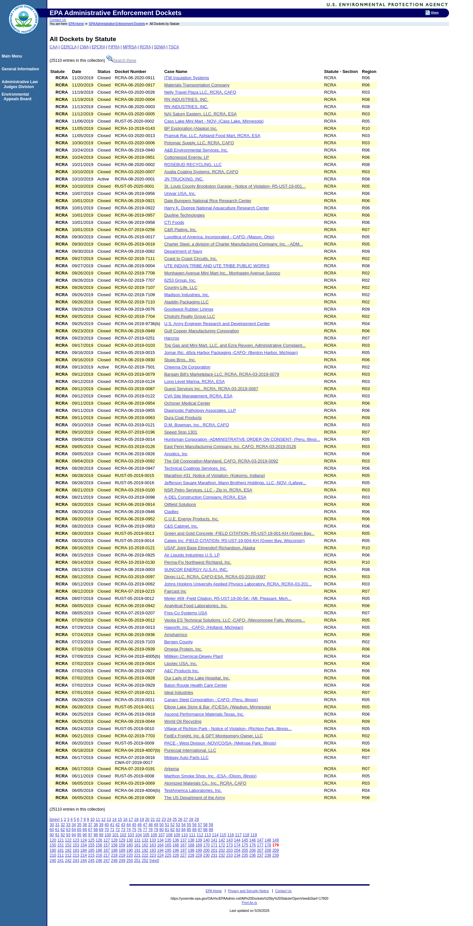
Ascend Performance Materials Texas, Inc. (204, 714)
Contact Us (58, 20)
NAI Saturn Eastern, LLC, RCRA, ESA (200, 113)
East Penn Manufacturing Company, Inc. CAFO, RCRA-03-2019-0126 (230, 446)
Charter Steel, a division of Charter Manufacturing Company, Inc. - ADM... (233, 244)
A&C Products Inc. (181, 670)
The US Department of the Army (194, 797)
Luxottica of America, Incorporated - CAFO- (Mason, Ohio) (219, 236)
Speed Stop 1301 (180, 432)
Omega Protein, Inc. (183, 649)
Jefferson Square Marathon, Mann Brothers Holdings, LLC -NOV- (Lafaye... (235, 482)
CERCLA (69, 47)
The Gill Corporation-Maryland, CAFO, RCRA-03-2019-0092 (221, 461)
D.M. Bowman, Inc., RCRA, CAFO (196, 424)
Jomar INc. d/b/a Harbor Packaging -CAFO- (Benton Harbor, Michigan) (231, 352)
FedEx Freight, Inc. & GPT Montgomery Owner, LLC (213, 735)
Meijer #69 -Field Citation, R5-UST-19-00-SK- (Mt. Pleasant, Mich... (227, 598)
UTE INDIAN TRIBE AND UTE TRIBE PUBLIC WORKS (216, 265)
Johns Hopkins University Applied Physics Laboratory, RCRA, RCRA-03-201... (238, 584)
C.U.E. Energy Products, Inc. (191, 518)
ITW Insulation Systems (186, 77)
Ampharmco (175, 634)
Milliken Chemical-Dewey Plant (193, 656)
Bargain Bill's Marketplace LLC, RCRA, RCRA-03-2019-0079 (221, 374)
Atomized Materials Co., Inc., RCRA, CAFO (205, 783)
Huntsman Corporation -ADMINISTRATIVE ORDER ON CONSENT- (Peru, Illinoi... (242, 439)
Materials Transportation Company (197, 85)
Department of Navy (183, 251)
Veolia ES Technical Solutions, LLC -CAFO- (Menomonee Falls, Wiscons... (234, 620)
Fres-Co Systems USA (185, 612)
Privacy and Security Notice (248, 891)
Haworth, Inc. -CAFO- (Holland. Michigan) (203, 627)
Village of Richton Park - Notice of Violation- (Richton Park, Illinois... (228, 728)
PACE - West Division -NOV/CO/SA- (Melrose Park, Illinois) (220, 743)
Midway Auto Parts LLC (186, 757)
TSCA (174, 47)
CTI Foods (174, 222)
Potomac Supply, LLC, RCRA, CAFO (199, 142)
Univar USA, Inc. (180, 193)
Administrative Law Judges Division (21, 84)
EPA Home (76, 24)
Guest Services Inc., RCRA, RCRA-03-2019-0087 (211, 388)
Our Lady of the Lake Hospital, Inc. (197, 678)
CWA (84, 47)
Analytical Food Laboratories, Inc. (196, 605)
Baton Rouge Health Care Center (195, 685)
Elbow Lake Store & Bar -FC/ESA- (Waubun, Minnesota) (217, 706)
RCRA (145, 47)
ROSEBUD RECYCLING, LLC (193, 164)
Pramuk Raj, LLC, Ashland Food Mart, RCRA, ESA (212, 135)
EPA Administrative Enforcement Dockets (117, 24)
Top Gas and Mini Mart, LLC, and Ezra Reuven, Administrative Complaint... (235, 345)
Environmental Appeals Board (18, 96)
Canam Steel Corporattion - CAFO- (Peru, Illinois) (211, 699)
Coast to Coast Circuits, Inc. (190, 258)
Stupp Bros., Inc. (180, 359)
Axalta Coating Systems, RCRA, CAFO (201, 171)
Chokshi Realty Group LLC (189, 316)
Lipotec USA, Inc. (180, 663)
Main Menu (13, 56)
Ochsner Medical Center (187, 403)
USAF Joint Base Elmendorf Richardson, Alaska (209, 547)
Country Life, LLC (180, 287)
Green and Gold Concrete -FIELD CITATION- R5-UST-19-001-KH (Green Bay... (239, 533)
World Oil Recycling (182, 721)
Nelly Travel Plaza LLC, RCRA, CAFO (200, 92)
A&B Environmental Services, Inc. (196, 150)
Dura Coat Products (183, 417)
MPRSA (130, 47)
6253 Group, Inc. (180, 280)
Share (435, 12)
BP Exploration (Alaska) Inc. (190, 128)
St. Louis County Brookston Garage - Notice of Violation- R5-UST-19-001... (234, 186)
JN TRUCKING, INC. (184, 179)
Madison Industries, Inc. (186, 294)
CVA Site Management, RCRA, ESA (198, 395)
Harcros (171, 338)
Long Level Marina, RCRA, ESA (194, 381)
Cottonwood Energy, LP (186, 157)
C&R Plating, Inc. (180, 229)
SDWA (160, 47)
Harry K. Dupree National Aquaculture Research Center (216, 207)
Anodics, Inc (176, 453)
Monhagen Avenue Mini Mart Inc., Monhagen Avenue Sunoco (222, 273)
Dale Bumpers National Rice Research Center (207, 200)
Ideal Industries (178, 692)
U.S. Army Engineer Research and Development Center (217, 323)
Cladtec (171, 511)
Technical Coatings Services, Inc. (195, 468)
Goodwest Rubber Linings (189, 309)
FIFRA (114, 47)
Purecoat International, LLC (190, 750)
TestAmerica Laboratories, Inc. (193, 790)
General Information (21, 69)
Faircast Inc (175, 591)
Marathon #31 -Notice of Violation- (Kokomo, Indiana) (214, 475)
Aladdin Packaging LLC (186, 301)
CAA (53, 47)
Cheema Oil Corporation (187, 367)
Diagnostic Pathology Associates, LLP (200, 410)
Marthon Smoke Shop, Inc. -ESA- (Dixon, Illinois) (210, 775)
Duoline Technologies (184, 215)
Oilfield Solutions (180, 504)
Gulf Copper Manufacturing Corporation (201, 330)
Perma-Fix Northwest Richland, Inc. (197, 562)
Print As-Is (249, 903)
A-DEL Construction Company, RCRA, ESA (205, 497)
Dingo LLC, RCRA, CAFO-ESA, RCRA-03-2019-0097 (215, 576)
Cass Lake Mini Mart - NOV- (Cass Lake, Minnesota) (214, 121)
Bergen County (178, 641)
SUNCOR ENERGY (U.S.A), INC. (196, 569)
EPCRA (98, 47)
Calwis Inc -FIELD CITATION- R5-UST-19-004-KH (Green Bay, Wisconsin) (234, 540)
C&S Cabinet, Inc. (181, 526)
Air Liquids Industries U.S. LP (192, 555)
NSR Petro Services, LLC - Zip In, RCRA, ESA (208, 489)
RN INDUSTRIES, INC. (186, 99)
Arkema (171, 768)
